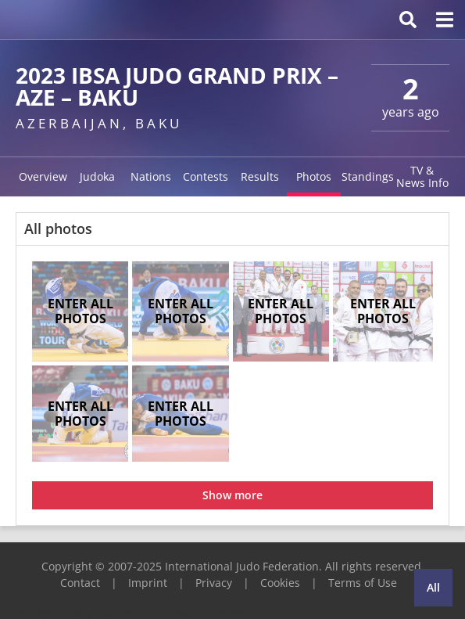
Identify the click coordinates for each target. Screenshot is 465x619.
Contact (80, 582)
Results (260, 176)
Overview (43, 176)
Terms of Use (362, 582)
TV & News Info (422, 176)
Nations (151, 176)
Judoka (97, 176)
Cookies (280, 582)
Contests (205, 176)
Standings (368, 176)
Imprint (147, 582)
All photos (58, 228)
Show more (232, 495)
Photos (313, 176)
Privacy (213, 582)
